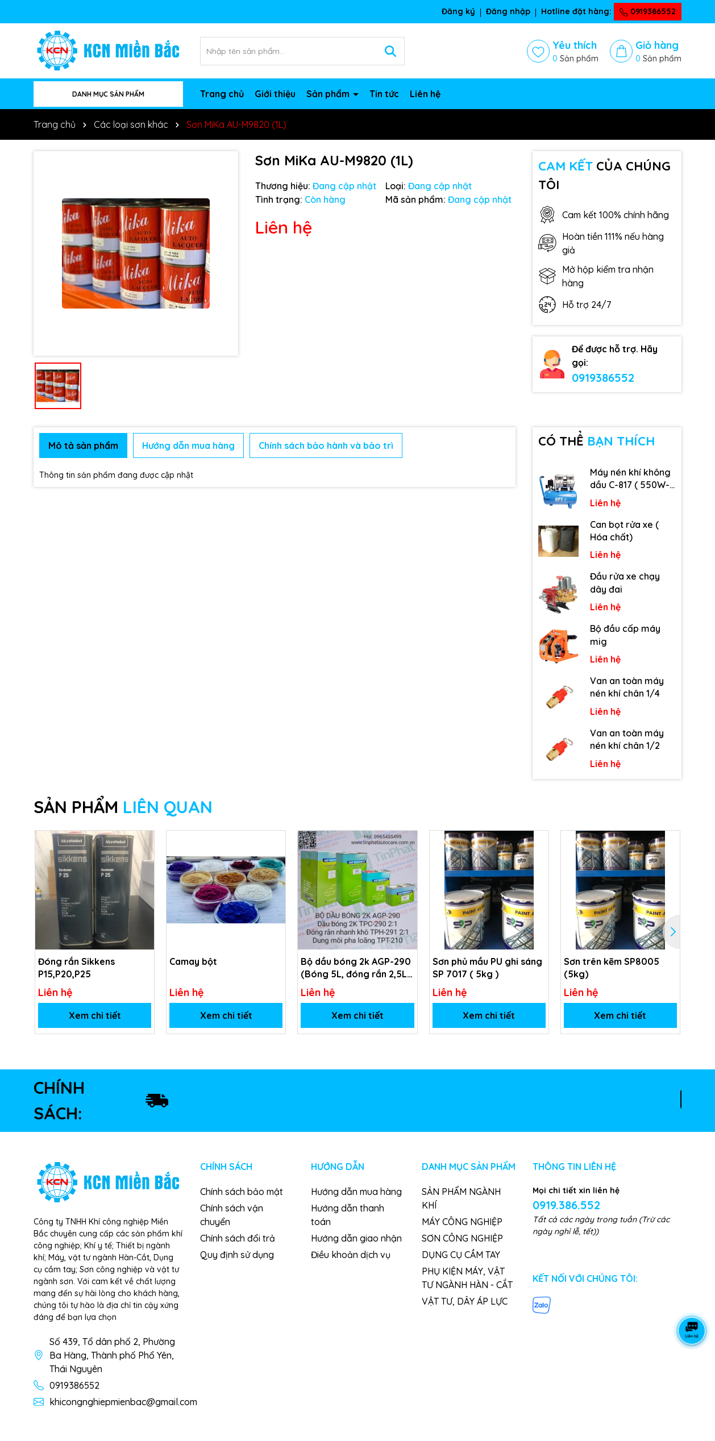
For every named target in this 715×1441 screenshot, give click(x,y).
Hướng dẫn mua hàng (356, 1191)
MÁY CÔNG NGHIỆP (462, 1221)
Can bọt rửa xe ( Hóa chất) (624, 531)
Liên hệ (425, 93)
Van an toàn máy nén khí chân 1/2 (627, 739)
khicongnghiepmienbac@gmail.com (123, 1401)
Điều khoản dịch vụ (350, 1254)
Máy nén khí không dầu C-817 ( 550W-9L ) (630, 479)
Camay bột (193, 961)
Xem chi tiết (95, 1015)
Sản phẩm (329, 93)
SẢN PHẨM (123, 807)
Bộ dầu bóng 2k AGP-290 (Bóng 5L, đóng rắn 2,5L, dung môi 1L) (356, 968)
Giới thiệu (275, 93)
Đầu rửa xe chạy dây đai (625, 582)
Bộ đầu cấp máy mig (625, 635)
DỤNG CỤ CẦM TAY (461, 1254)
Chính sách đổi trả (237, 1238)
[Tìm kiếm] (390, 51)
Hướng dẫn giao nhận (356, 1238)
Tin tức (384, 93)
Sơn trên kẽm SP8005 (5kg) (611, 968)
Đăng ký (458, 11)
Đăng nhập (508, 11)
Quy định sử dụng (237, 1254)
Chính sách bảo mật (241, 1191)
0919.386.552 (566, 1205)
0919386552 (648, 11)
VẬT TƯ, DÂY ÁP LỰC (465, 1301)
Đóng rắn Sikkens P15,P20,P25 (76, 968)
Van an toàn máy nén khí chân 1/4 (627, 687)
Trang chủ (222, 93)
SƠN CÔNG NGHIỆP (462, 1238)
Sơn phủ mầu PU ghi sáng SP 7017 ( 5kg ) (487, 968)
